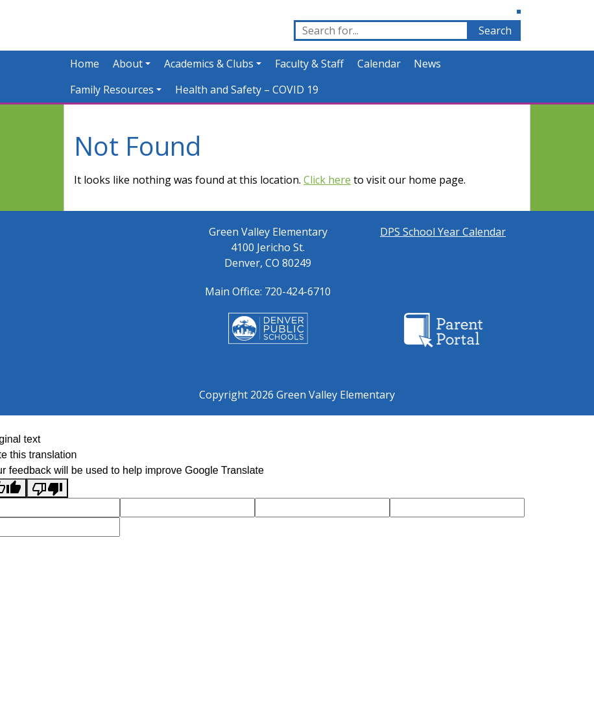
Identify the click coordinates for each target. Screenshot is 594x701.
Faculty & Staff (309, 63)
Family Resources (112, 89)
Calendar (379, 63)
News (427, 63)
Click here (327, 180)
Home (84, 63)
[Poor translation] (47, 488)
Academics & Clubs (209, 63)
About (128, 63)
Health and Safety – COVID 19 (246, 89)
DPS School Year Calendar (443, 232)
